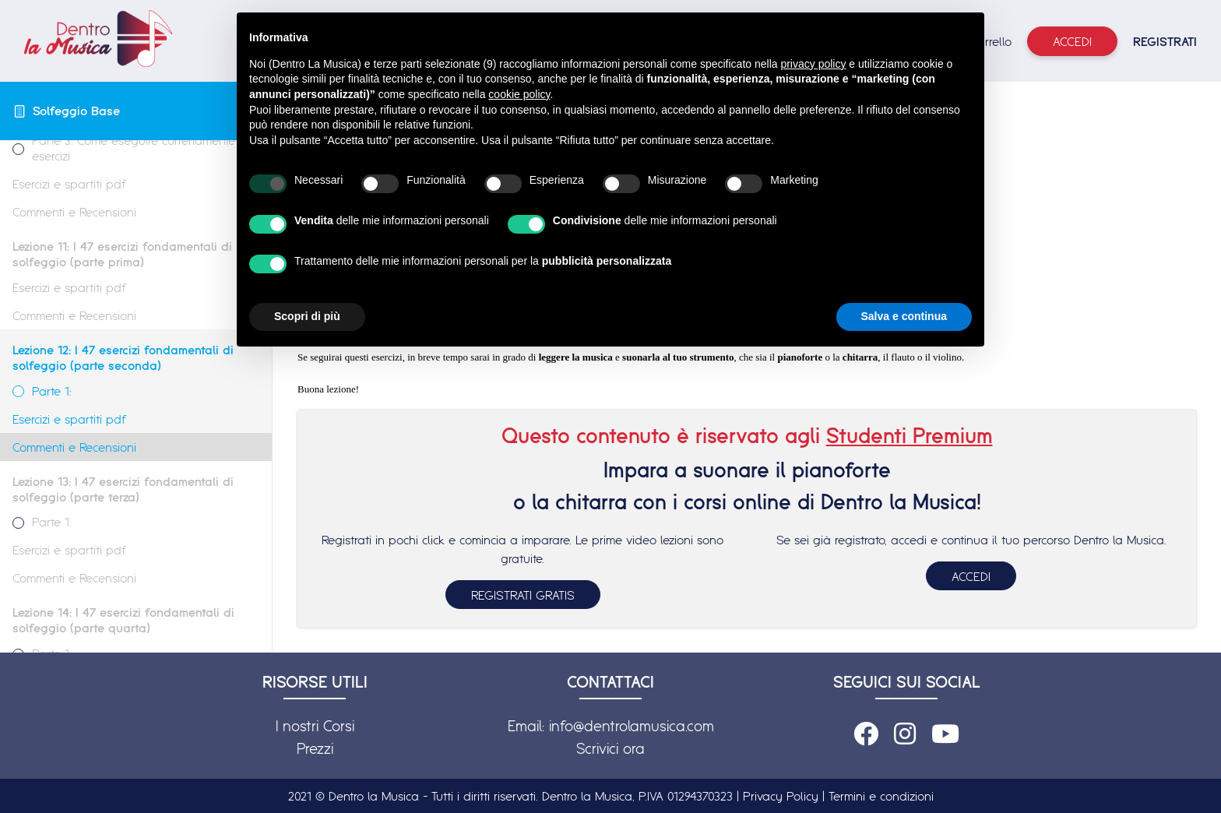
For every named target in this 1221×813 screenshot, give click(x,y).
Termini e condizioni (881, 796)
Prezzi (315, 748)
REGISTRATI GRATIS (523, 595)
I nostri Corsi (315, 725)
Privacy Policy (780, 796)
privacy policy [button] (813, 64)
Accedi (1072, 41)
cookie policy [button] (519, 94)
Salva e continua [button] (904, 316)
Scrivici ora (610, 748)
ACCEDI (971, 576)
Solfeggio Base (76, 110)
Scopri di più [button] (307, 316)
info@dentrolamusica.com (631, 725)
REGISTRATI (1165, 41)
